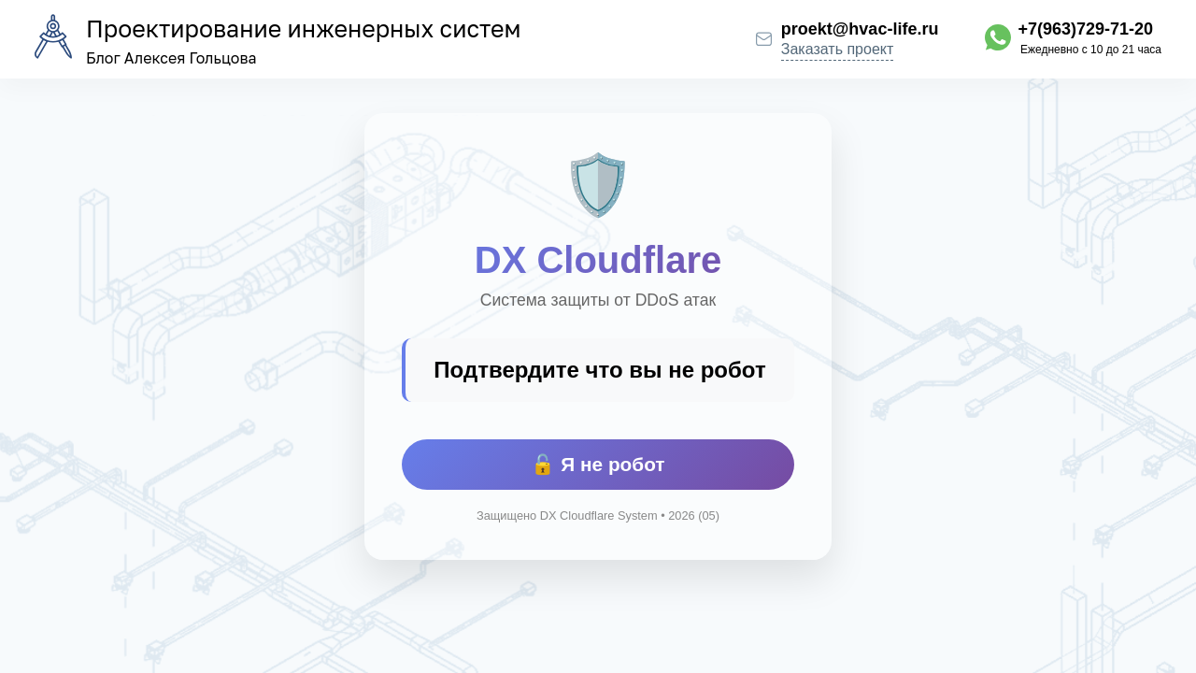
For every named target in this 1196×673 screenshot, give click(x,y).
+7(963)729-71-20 (1085, 29)
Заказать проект (837, 49)
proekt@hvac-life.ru (860, 29)
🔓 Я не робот (597, 464)
